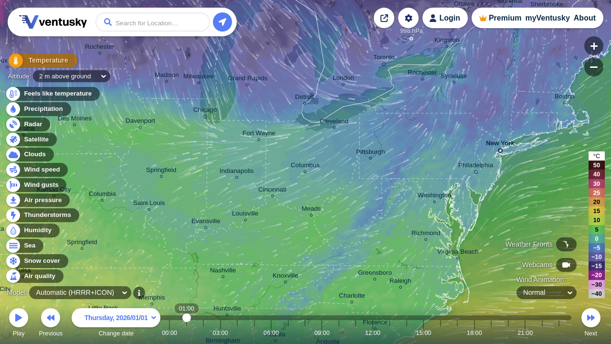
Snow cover (36, 261)
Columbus (305, 166)
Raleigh (400, 282)
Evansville (206, 222)
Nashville (223, 272)
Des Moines (75, 120)
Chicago (205, 111)
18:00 (474, 332)
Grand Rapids (247, 80)
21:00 (525, 332)
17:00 (457, 332)
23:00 (559, 332)
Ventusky (51, 22)
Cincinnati (272, 191)
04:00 (237, 332)
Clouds (29, 154)
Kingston (446, 41)
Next (590, 324)
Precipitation (38, 109)
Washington (434, 197)
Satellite (31, 140)
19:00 (491, 332)
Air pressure (37, 200)
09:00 (321, 332)
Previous (51, 324)
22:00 (542, 332)
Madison (167, 76)
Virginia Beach (457, 253)
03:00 (220, 332)
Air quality (34, 276)
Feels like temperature (52, 94)
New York (500, 145)
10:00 (339, 332)
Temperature (38, 62)
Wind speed (36, 170)
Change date (116, 324)
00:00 (169, 332)
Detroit (304, 98)
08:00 (305, 332)
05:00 (254, 332)
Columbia (102, 195)
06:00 (271, 332)
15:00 (423, 332)
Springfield (82, 243)
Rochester (99, 48)
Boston (565, 98)
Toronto (384, 59)
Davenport (140, 122)
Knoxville (285, 277)
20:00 (508, 332)
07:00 (288, 332)
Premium (505, 18)
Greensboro (375, 274)
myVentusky (547, 18)
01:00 (186, 332)
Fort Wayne (258, 134)
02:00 (203, 332)
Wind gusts (36, 185)
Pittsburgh (370, 153)
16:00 (440, 332)
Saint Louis (149, 204)
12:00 (372, 332)
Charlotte (352, 297)
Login (449, 18)
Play (18, 324)
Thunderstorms (42, 215)
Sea (24, 246)
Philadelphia (475, 166)
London (343, 79)
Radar (27, 124)
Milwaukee (198, 78)
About (585, 18)
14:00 (406, 332)
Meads (311, 210)
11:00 (355, 332)
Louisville (245, 215)
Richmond (426, 234)
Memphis (152, 299)
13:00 (389, 332)
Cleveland (334, 123)
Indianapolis (237, 172)
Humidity (32, 230)
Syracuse (454, 77)
